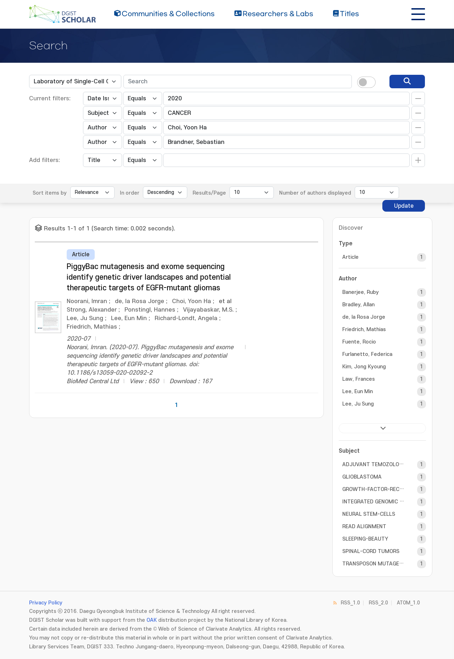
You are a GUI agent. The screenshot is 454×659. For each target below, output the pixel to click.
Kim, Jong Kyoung (364, 367)
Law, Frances (358, 379)
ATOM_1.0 (408, 602)
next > (382, 428)
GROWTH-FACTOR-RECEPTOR (373, 489)
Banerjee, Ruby (360, 292)
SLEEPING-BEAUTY (365, 539)
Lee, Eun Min (357, 392)
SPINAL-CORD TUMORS (370, 551)
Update (404, 206)
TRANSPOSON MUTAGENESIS (373, 564)
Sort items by (50, 193)
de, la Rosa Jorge (363, 317)
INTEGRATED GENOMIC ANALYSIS (373, 502)
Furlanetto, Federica (367, 354)
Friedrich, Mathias (364, 329)
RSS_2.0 (378, 602)
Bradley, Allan (358, 305)
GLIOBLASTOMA (362, 477)
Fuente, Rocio (359, 342)
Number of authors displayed (315, 193)
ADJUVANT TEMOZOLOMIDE (373, 465)
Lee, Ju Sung (358, 404)
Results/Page (209, 193)
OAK (151, 620)
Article (350, 257)
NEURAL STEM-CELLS (368, 514)
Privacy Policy (45, 603)
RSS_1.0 (350, 602)
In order (129, 193)
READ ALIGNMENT (364, 527)
